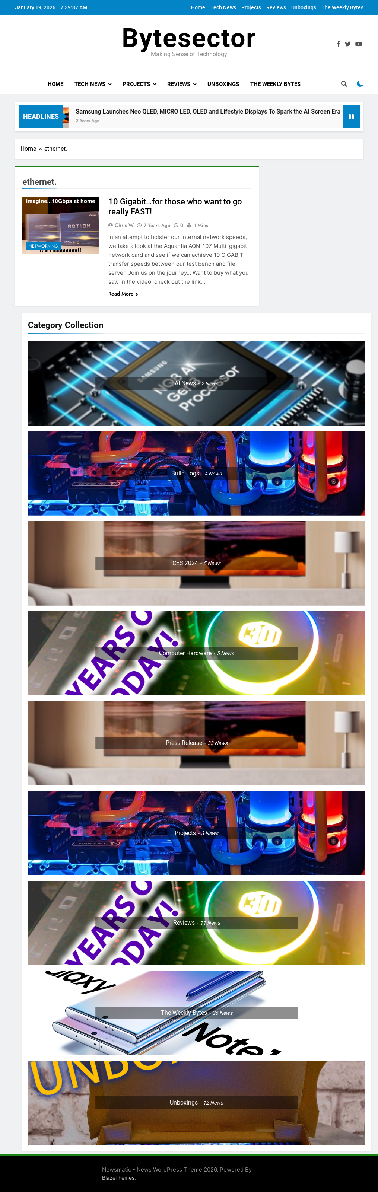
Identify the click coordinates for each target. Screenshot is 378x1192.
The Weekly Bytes (342, 7)
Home (198, 7)
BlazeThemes (118, 1178)
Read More (123, 293)
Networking (43, 246)
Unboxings (303, 7)
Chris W (124, 225)
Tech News (223, 7)
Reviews (276, 7)
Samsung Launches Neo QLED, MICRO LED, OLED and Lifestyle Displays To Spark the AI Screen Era (214, 111)
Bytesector (189, 38)
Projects (251, 7)
